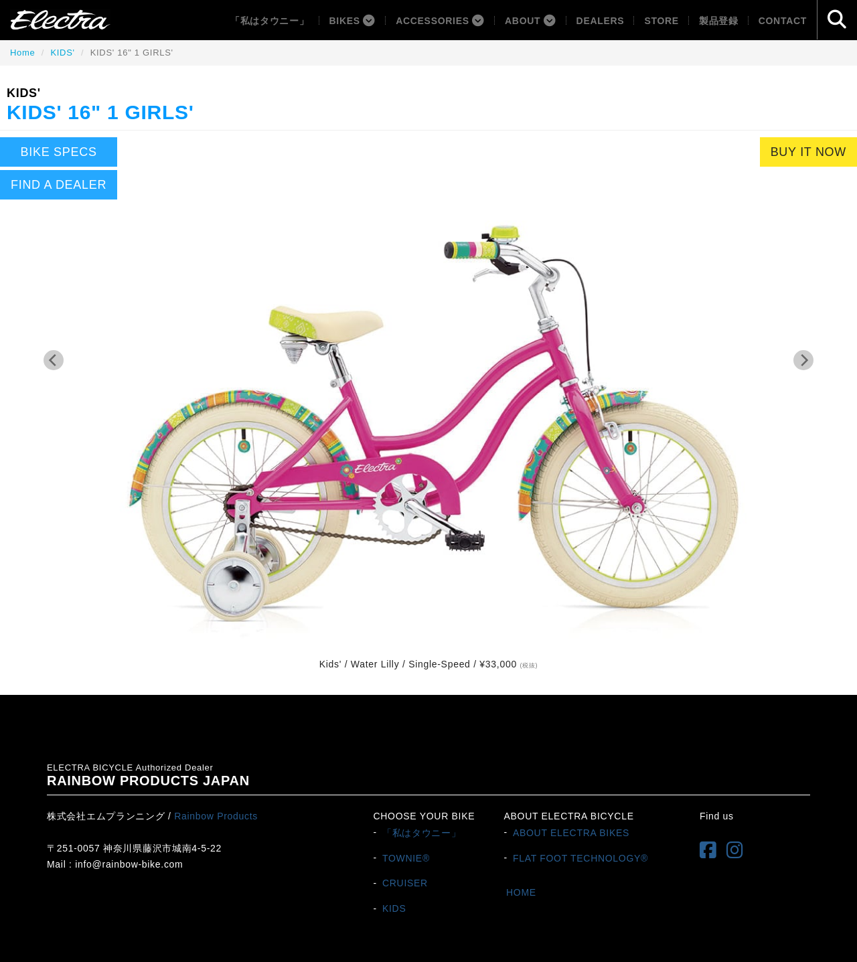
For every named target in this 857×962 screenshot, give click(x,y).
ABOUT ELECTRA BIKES (571, 832)
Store (661, 20)
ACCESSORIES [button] (440, 20)
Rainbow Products (216, 816)
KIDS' (62, 53)
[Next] (803, 360)
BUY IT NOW (808, 152)
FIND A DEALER (58, 184)
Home (22, 53)
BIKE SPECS (59, 152)
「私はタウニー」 (269, 20)
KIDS (394, 908)
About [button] (530, 20)
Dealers (600, 20)
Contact (783, 20)
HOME (521, 892)
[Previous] (54, 360)
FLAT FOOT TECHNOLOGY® (580, 857)
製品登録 (718, 20)
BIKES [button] (352, 20)
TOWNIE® (406, 857)
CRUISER (405, 883)
